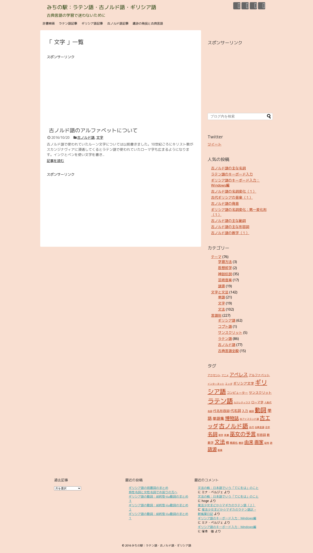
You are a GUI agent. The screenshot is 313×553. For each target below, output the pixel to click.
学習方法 (225, 261)
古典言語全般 (228, 350)
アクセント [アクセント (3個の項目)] (214, 375)
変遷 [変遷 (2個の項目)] (226, 435)
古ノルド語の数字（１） (230, 232)
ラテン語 (225, 338)
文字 (99, 137)
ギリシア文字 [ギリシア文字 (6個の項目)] (243, 383)
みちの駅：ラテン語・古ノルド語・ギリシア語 (101, 7)
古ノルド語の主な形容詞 (230, 226)
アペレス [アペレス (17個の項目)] (239, 374)
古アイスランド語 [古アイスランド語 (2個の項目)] (249, 419)
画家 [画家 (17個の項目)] (258, 442)
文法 (221, 309)
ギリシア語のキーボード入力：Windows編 (227, 518)
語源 (221, 286)
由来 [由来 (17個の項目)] (248, 442)
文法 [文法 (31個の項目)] (220, 441)
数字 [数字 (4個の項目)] (211, 442)
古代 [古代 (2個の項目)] (251, 427)
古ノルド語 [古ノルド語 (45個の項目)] (233, 426)
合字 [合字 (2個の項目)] (267, 427)
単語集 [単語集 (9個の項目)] (218, 418)
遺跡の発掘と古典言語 (148, 23)
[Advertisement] (121, 90)
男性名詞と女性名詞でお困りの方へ (153, 492)
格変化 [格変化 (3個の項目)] (234, 443)
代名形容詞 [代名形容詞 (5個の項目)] (221, 411)
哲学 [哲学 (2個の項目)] (220, 435)
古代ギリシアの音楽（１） (232, 197)
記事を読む (55, 160)
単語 (221, 297)
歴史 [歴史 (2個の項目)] (241, 442)
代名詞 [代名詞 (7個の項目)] (235, 410)
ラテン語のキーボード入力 (232, 174)
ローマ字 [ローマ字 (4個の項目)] (257, 402)
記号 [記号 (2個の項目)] (266, 442)
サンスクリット (230, 332)
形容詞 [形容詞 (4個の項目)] (261, 435)
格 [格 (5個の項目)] (227, 442)
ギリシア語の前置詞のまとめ (148, 488)
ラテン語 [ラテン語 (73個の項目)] (220, 401)
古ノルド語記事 (117, 23)
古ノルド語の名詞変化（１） (233, 191)
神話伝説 (225, 274)
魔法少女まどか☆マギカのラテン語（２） (227, 505)
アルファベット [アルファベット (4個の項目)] (259, 375)
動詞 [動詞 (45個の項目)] (260, 410)
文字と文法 (219, 292)
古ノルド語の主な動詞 (228, 220)
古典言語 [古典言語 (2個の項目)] (259, 427)
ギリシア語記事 (92, 23)
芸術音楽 (225, 280)
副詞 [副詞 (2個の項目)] (251, 411)
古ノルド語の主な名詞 (228, 168)
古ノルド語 (86, 137)
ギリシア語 (226, 320)
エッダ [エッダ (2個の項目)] (228, 383)
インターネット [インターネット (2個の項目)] (216, 383)
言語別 (216, 315)
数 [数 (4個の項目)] (268, 435)
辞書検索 (49, 23)
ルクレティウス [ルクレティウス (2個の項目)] (242, 402)
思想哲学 (225, 267)
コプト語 (225, 326)
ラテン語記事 (68, 23)
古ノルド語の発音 (225, 203)
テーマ (216, 256)
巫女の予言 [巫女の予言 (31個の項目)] (243, 433)
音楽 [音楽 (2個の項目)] (220, 450)
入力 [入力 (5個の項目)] (245, 411)
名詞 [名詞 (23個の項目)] (213, 434)
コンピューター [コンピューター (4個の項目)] (237, 393)
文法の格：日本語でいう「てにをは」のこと (228, 488)
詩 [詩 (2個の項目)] (271, 442)
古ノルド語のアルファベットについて (93, 130)
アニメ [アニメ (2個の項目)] (225, 375)
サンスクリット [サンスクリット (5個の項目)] (260, 392)
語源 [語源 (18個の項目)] (212, 449)
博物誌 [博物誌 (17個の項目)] (232, 418)
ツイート (214, 144)
